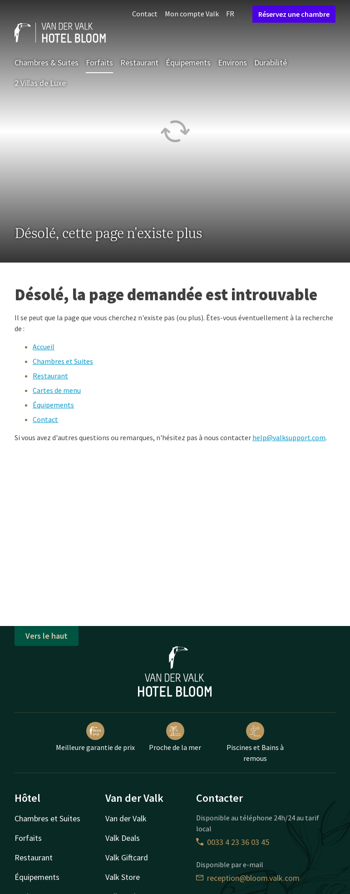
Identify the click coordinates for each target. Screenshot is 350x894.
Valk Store (122, 877)
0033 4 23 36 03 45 (232, 842)
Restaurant (139, 62)
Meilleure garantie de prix (95, 737)
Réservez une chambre (294, 14)
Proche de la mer (175, 737)
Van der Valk (126, 818)
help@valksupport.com (288, 437)
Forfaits (99, 62)
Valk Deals (122, 838)
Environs (232, 62)
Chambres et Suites (63, 361)
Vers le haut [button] (46, 636)
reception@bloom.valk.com (248, 878)
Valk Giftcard (126, 857)
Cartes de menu (57, 390)
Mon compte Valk (192, 13)
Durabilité (270, 62)
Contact (145, 13)
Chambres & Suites (47, 62)
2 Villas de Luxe (40, 83)
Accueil (43, 346)
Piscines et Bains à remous (255, 742)
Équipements (188, 62)
